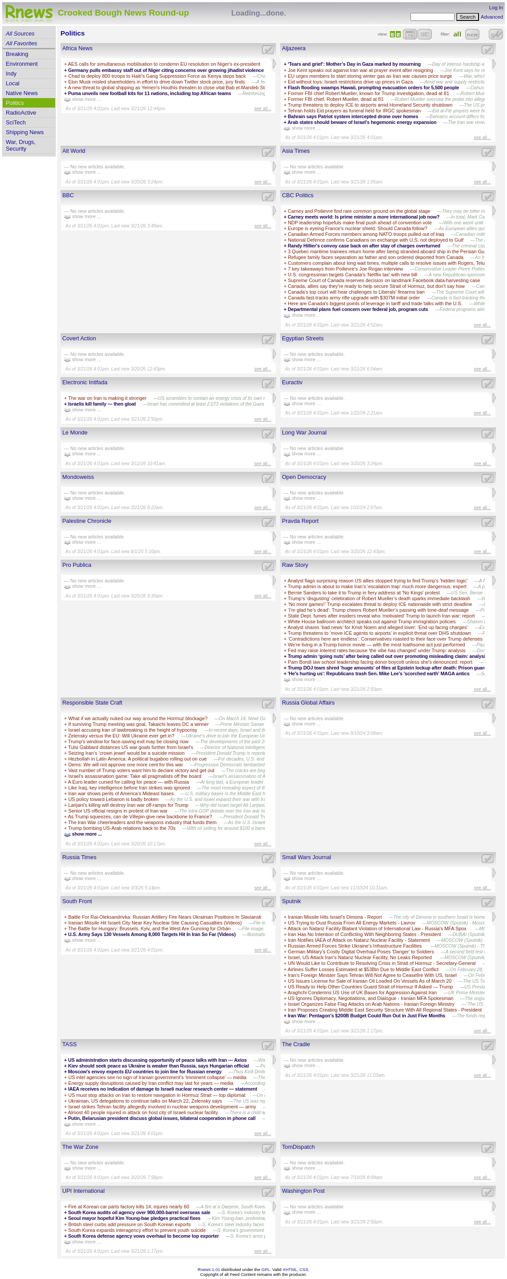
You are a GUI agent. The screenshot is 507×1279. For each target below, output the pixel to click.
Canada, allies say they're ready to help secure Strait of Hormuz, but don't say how (376, 286)
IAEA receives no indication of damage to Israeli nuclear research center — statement (162, 1089)
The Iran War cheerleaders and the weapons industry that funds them (142, 822)
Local (13, 83)
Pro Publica (76, 565)
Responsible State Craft (92, 702)
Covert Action (79, 338)
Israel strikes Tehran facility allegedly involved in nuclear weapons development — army (162, 1106)
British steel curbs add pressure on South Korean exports (129, 1224)
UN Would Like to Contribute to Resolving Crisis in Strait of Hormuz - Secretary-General (381, 963)
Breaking (17, 54)
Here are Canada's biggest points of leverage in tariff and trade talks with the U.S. (375, 303)
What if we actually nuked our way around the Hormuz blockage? (137, 718)
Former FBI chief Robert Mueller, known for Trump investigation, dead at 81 (368, 93)
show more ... (82, 99)
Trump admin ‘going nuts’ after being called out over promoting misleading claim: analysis (388, 656)
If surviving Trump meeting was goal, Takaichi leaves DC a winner (138, 724)
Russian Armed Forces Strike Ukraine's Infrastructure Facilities (355, 945)
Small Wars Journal (306, 857)
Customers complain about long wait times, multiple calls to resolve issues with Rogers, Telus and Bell (397, 263)
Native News (22, 93)
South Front (77, 901)
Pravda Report (300, 521)
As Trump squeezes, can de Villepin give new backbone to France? (140, 816)
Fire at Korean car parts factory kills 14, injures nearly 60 (128, 1206)
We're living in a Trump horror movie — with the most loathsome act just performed (376, 644)
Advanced (492, 17)
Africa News (77, 48)
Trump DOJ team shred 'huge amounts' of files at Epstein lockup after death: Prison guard (387, 667)
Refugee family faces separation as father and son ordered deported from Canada (375, 257)
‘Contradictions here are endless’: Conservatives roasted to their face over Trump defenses (385, 638)
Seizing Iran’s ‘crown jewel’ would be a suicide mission (126, 753)
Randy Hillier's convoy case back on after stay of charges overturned (364, 245)
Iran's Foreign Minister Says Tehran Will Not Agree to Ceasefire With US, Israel (372, 975)
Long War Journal (304, 432)
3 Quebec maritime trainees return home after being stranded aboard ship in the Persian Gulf (387, 251)
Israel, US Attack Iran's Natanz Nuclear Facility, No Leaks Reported (360, 957)
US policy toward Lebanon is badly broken (113, 799)
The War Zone (80, 1147)
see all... (262, 108)
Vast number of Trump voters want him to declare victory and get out (141, 770)
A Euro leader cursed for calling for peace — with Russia (128, 782)
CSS (303, 1269)
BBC (68, 195)
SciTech (16, 122)
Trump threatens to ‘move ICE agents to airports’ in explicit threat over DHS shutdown (379, 633)
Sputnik (291, 901)
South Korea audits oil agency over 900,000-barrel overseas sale (139, 1212)
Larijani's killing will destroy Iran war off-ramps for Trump (128, 805)
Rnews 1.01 (208, 1269)
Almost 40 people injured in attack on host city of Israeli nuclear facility (143, 1112)
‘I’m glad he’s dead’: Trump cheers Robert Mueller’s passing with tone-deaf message (378, 610)
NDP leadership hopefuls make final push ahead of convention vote (360, 222)
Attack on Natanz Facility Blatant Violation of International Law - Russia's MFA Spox (378, 928)
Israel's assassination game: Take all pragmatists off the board (134, 776)
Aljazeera (294, 48)
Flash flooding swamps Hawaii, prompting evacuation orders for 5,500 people (373, 87)
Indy (11, 73)
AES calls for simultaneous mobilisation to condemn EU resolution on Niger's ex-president (164, 64)
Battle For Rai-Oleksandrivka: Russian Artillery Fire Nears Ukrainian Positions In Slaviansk (165, 917)
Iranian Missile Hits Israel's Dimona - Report (335, 917)
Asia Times (296, 150)
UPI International (83, 1190)
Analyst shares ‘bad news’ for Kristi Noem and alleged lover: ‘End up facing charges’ (378, 627)
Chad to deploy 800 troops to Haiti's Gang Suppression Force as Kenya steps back (156, 76)
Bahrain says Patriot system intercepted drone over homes (353, 116)
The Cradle (296, 1044)
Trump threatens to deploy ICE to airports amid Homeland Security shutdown (370, 105)
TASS (69, 1044)
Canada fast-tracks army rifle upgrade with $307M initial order (354, 297)
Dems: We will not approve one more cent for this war (125, 764)
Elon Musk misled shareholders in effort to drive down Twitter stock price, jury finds (156, 81)
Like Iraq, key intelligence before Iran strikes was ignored (129, 787)
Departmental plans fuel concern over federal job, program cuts (358, 309)
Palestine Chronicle (86, 521)
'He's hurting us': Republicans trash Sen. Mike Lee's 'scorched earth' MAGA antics (379, 673)
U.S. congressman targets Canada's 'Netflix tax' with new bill (352, 274)
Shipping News (25, 132)
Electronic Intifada (85, 382)
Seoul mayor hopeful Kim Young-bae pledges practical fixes (134, 1218)
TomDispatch (298, 1147)
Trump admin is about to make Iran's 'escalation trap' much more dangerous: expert (377, 586)
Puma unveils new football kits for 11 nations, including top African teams (149, 93)
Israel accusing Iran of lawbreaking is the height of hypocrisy (132, 730)
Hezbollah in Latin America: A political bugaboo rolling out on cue (137, 758)
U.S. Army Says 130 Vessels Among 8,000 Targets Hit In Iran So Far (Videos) (152, 934)
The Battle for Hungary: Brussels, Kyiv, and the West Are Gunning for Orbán (149, 928)
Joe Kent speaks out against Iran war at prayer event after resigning (360, 70)
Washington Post (303, 1190)
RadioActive (21, 112)
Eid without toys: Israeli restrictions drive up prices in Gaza (350, 81)
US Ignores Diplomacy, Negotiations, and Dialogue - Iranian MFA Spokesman (370, 998)
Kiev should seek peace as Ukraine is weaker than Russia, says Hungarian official (158, 1065)
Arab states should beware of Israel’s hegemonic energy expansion (361, 122)
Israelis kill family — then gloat (102, 403)
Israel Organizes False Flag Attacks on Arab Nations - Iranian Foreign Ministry (371, 1004)
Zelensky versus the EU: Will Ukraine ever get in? (121, 735)
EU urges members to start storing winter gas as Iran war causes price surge (370, 76)
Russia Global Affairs (308, 702)
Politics (15, 103)
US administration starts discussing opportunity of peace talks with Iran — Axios (157, 1060)
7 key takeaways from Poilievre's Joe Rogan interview (345, 268)
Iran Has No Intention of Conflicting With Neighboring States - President (364, 934)
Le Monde (75, 432)
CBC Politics (298, 195)
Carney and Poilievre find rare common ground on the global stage (359, 211)
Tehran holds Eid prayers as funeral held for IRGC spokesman (354, 110)
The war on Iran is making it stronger (107, 398)
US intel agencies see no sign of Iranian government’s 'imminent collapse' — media (157, 1077)
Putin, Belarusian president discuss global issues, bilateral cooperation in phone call (162, 1118)
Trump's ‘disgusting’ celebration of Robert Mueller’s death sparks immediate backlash (379, 598)
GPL (266, 1269)
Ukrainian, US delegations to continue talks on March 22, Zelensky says (145, 1101)
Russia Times (79, 857)
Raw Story (295, 565)
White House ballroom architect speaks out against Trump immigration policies (371, 621)
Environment (22, 63)
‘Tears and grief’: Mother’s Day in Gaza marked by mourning (354, 64)
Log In (496, 7)
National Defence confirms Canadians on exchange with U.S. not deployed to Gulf (375, 240)
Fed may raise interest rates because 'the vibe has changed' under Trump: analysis (377, 650)
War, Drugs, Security (21, 145)
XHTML (290, 1269)
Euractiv (292, 382)
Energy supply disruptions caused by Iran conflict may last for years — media (150, 1083)
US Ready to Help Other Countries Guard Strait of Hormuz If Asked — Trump (370, 986)
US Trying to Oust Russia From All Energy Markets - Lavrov (351, 922)
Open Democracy (304, 477)
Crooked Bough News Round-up (123, 12)
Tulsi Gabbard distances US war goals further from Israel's (130, 747)
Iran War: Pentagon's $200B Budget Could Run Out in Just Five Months (366, 1015)
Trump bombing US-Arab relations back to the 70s (121, 828)
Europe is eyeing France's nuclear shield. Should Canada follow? (357, 228)
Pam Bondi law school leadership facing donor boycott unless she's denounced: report (380, 662)
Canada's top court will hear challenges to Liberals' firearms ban (356, 292)
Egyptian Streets (303, 338)
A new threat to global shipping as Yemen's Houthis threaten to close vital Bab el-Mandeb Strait (170, 87)
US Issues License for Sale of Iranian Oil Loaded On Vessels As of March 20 (369, 981)
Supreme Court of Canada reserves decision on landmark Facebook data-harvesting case (384, 280)
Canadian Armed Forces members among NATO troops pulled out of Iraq (366, 234)
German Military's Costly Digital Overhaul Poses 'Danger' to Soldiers (361, 951)
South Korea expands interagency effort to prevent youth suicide (136, 1230)
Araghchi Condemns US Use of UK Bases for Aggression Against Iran (362, 992)
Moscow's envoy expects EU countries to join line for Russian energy (144, 1071)
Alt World (73, 150)
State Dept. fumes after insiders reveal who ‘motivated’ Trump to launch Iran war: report (381, 615)
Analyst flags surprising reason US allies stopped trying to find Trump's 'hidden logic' (378, 580)
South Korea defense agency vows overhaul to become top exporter (143, 1236)
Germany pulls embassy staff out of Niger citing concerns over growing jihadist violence (166, 70)
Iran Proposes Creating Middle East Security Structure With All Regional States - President (385, 1009)
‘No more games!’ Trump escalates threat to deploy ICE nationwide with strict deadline (380, 604)
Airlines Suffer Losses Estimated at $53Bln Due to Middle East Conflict (363, 969)
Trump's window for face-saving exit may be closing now (128, 741)
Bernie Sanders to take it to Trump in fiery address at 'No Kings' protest (363, 592)
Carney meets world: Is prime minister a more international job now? (363, 216)
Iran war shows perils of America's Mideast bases (120, 793)
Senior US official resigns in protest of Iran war (117, 810)
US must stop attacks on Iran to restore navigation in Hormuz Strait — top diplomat (156, 1095)
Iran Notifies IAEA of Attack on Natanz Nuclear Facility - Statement (359, 940)
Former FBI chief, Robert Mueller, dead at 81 (335, 99)
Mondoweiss (78, 477)
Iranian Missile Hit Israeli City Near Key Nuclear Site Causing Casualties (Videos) (154, 922)
